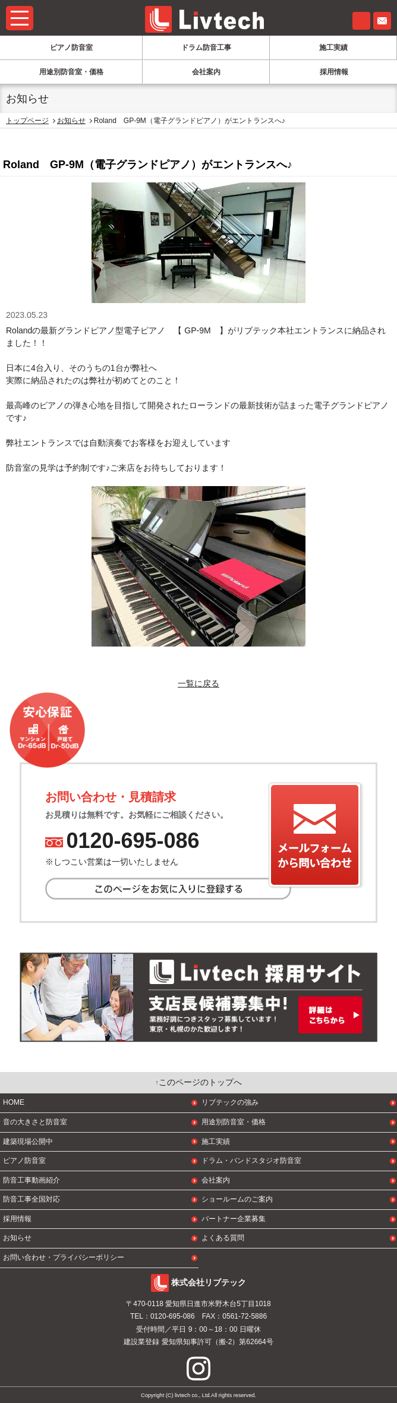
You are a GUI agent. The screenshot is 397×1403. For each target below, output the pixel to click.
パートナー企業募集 (233, 1219)
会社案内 (206, 72)
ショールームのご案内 (237, 1199)
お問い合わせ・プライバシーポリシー (63, 1257)
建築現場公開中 (28, 1141)
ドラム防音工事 (206, 47)
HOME (13, 1102)
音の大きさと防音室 (35, 1122)
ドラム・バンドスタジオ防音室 (251, 1160)
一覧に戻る (198, 683)
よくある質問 (222, 1238)
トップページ (27, 120)
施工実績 (333, 47)
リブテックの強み (230, 1102)
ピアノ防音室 (71, 47)
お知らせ (71, 120)
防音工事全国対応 (31, 1199)
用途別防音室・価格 (71, 72)
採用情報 (334, 72)
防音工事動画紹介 (31, 1180)
